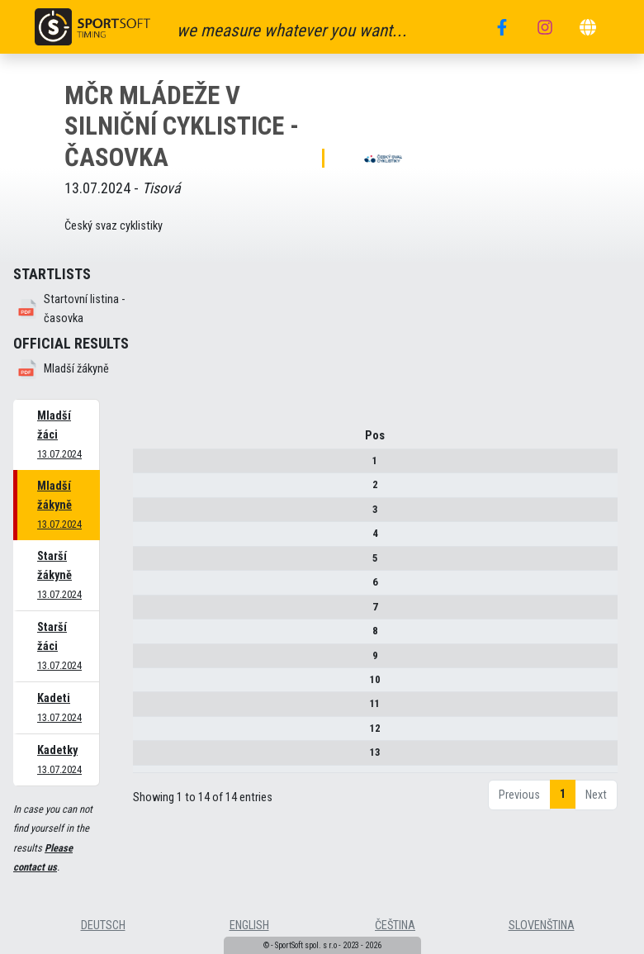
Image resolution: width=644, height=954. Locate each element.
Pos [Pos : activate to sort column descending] (146, 441)
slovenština (542, 925)
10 (146, 685)
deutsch (103, 925)
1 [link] (563, 816)
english (249, 925)
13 (146, 758)
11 (146, 710)
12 (146, 734)
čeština (395, 925)
